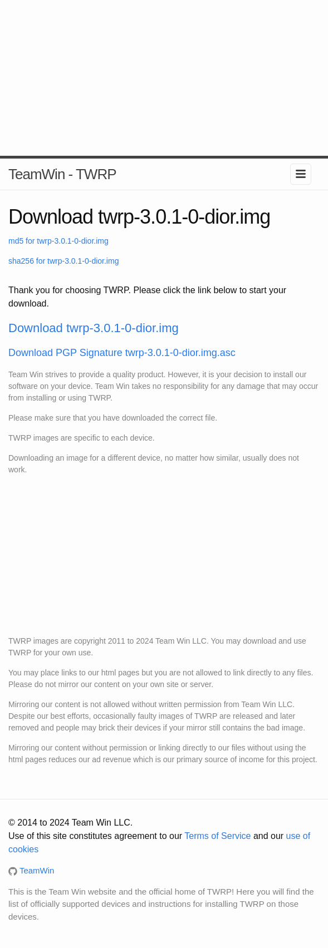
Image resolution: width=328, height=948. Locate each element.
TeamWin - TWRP (62, 174)
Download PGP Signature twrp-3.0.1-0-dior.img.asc (122, 352)
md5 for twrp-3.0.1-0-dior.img (58, 240)
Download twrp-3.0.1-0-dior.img (93, 328)
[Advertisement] (164, 78)
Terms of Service (217, 836)
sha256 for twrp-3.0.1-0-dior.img (63, 260)
